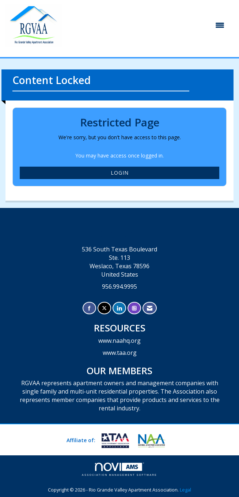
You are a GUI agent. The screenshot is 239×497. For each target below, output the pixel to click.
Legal (185, 490)
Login (120, 172)
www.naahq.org (119, 341)
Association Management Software (119, 469)
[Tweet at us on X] (104, 308)
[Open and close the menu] (146, 25)
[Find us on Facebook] (89, 308)
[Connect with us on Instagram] (134, 308)
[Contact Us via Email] (150, 308)
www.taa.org (120, 353)
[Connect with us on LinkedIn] (119, 308)
